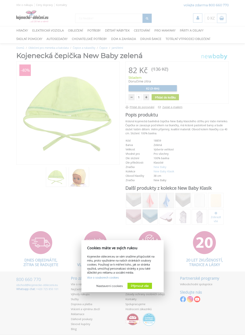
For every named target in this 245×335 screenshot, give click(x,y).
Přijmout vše (140, 286)
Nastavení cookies (109, 286)
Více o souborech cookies (103, 277)
